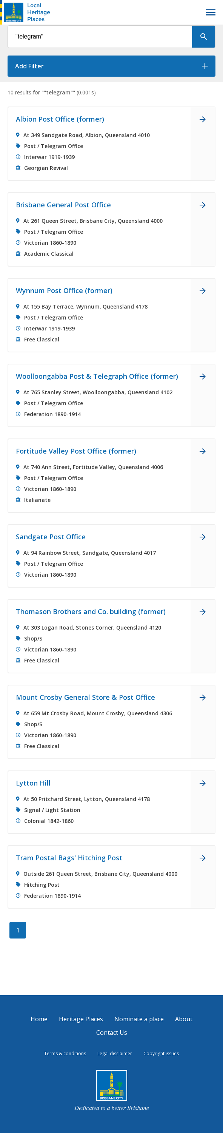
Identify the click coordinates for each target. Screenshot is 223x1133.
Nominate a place (139, 1019)
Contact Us (111, 1032)
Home (39, 1019)
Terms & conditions (65, 1053)
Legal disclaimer (114, 1053)
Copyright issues (161, 1053)
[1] (17, 930)
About (183, 1019)
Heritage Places (81, 1019)
